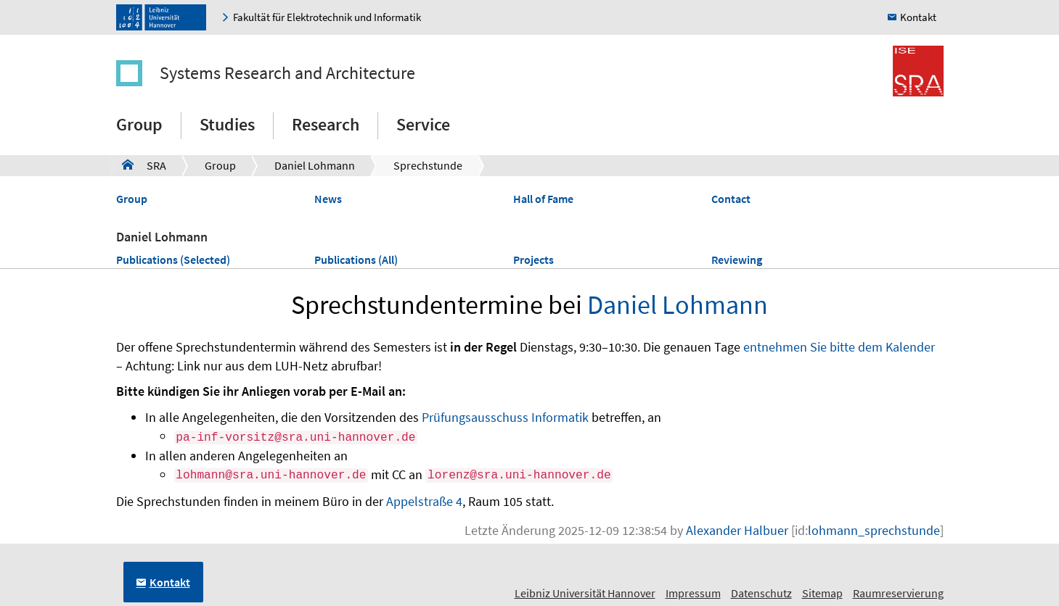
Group (139, 124)
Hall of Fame (543, 198)
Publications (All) (356, 259)
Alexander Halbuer (737, 530)
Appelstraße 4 (424, 501)
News (328, 198)
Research (325, 124)
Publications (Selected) (173, 259)
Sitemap (822, 593)
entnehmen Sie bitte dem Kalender (839, 347)
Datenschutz (761, 593)
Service (423, 124)
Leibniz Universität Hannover (585, 593)
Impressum (693, 593)
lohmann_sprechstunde (874, 530)
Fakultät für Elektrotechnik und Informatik (327, 17)
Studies (227, 124)
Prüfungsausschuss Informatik (505, 417)
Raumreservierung (898, 593)
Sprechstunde (427, 165)
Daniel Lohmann (314, 165)
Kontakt (918, 17)
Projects (533, 259)
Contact (731, 198)
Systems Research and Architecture (287, 73)
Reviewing (736, 259)
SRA (144, 165)
